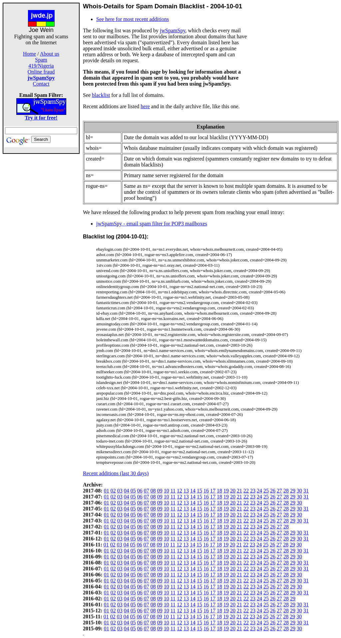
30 (299, 490)
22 (246, 490)
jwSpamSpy (172, 30)
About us (49, 54)
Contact (41, 84)
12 (179, 490)
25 (266, 490)
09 (160, 490)
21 (239, 490)
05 (133, 490)
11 (172, 490)
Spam (41, 60)
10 (166, 490)
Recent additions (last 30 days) (116, 473)
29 (292, 490)
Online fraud (41, 72)
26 (272, 490)
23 (252, 490)
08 (153, 490)
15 (199, 490)
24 (259, 490)
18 (219, 490)
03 (120, 490)
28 (286, 490)
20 (232, 490)
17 (212, 490)
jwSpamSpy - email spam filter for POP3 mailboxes (151, 223)
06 (140, 490)
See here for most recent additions (132, 19)
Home (29, 54)
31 (306, 490)
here (145, 106)
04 (126, 490)
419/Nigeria (41, 66)
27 (279, 490)
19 (226, 490)
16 (206, 490)
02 (113, 490)
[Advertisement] (41, 254)
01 (106, 490)
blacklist (101, 95)
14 (192, 490)
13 (186, 490)
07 (146, 490)
